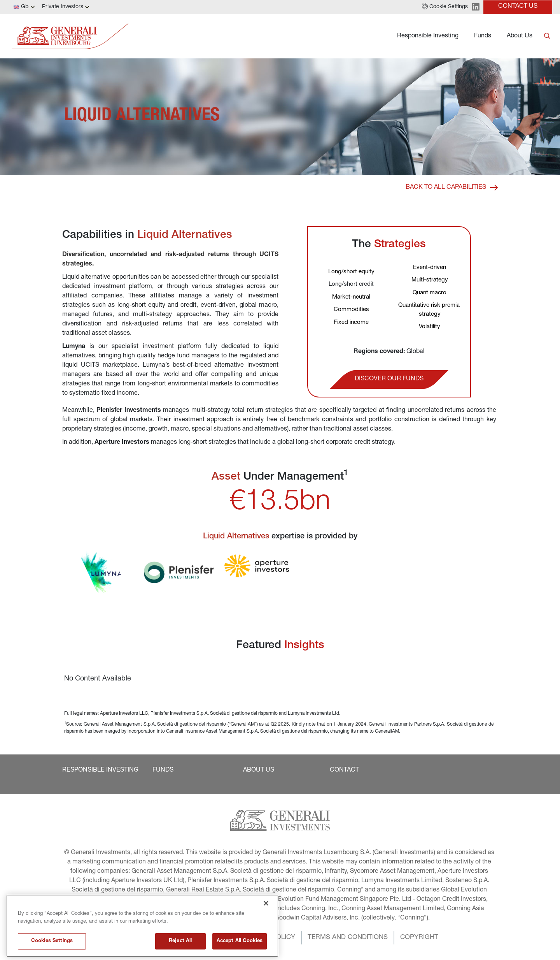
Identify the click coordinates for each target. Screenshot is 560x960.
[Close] (266, 918)
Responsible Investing (427, 36)
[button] (445, 7)
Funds (482, 36)
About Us (519, 36)
